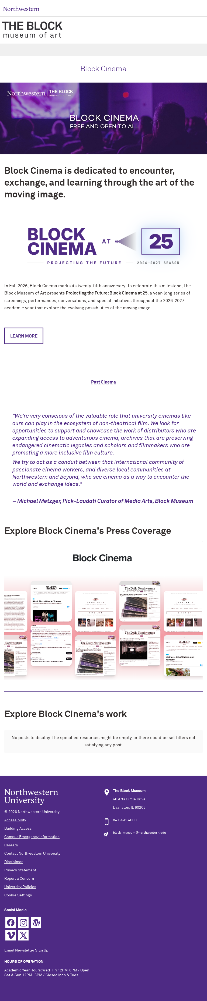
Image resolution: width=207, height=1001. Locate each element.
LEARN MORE (23, 336)
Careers (11, 845)
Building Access (18, 828)
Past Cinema (103, 382)
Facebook (10, 922)
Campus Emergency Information (32, 837)
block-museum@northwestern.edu (139, 833)
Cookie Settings (18, 895)
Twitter (23, 935)
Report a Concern (19, 879)
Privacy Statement (20, 870)
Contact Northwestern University (32, 854)
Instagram (23, 922)
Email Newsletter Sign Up (26, 950)
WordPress (36, 922)
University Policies (20, 887)
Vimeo (10, 935)
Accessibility (15, 820)
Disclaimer (13, 862)
